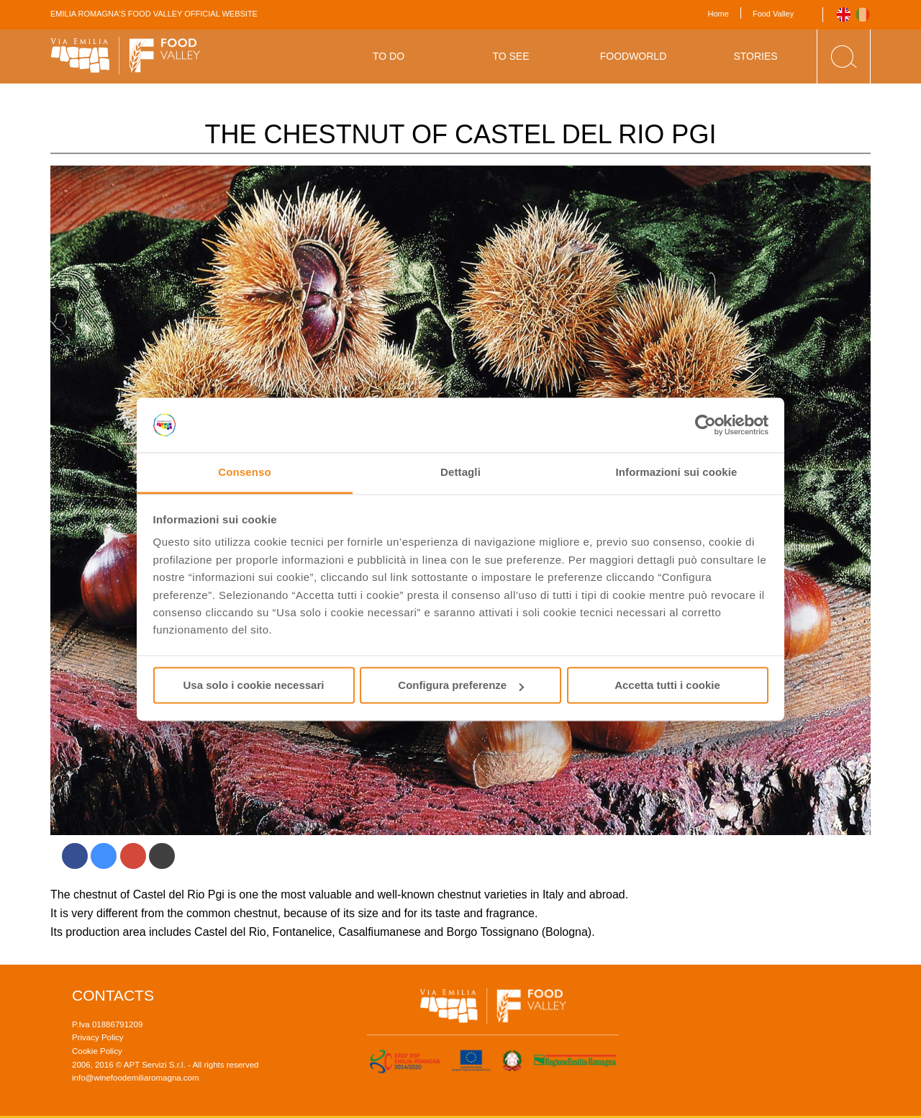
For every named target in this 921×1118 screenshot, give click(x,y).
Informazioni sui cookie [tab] (677, 472)
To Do (388, 56)
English (843, 14)
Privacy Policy (98, 1037)
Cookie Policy (97, 1051)
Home (718, 13)
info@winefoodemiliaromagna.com (135, 1077)
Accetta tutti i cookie (667, 686)
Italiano (863, 14)
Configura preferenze (461, 686)
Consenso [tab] (244, 472)
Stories (755, 56)
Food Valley (773, 13)
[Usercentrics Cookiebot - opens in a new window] (705, 425)
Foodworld (633, 56)
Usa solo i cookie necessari (254, 686)
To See (510, 56)
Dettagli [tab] (460, 472)
